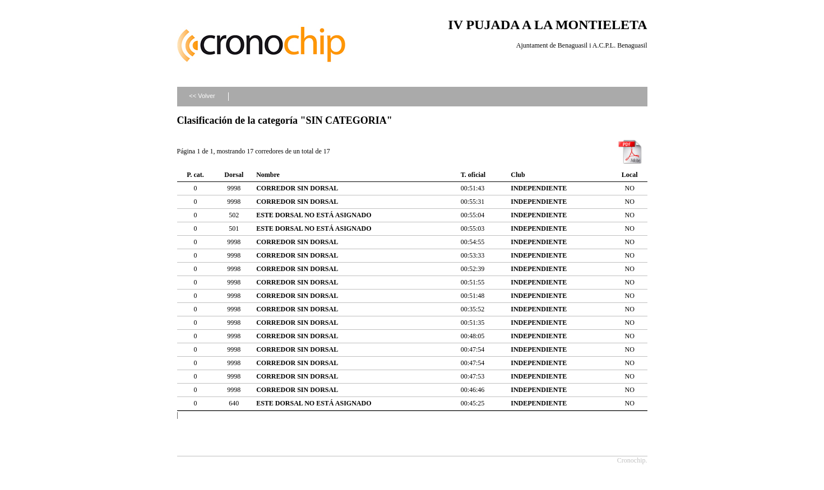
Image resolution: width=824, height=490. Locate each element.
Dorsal (233, 175)
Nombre (268, 175)
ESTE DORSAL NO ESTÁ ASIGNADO (313, 215)
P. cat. (195, 175)
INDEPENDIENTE (539, 188)
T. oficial (473, 175)
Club (518, 175)
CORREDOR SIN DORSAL (297, 188)
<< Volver (202, 95)
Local (630, 175)
